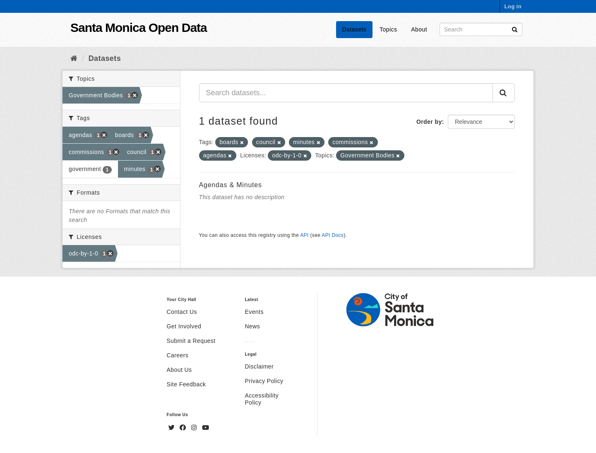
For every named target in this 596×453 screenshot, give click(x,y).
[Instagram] (195, 428)
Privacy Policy (264, 381)
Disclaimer (259, 366)
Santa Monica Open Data (138, 27)
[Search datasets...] (346, 92)
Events (254, 311)
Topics (388, 29)
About (419, 29)
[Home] (73, 58)
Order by (429, 121)
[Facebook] (184, 428)
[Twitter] (172, 428)
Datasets (354, 29)
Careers (178, 355)
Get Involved (184, 326)
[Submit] (514, 28)
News (252, 326)
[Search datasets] (481, 29)
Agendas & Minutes (230, 184)
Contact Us (182, 311)
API (304, 235)
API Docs (333, 235)
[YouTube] (205, 428)
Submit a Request (191, 340)
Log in (513, 6)
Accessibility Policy (262, 399)
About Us (179, 369)
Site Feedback (186, 384)
